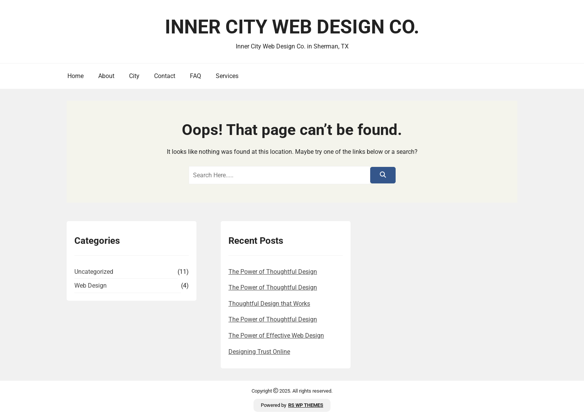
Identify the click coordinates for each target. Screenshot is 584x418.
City (134, 76)
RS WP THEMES (305, 405)
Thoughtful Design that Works (269, 303)
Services (227, 76)
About (106, 76)
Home (75, 76)
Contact (164, 76)
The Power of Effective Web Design (276, 335)
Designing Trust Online (259, 351)
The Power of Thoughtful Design (272, 271)
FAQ (195, 76)
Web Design (90, 285)
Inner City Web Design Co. (292, 27)
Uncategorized (93, 271)
